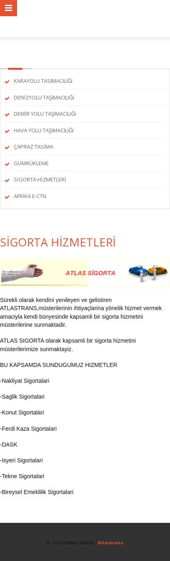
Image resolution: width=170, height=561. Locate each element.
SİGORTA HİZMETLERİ (39, 179)
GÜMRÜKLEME (30, 163)
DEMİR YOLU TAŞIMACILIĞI (44, 113)
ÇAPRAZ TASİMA (33, 146)
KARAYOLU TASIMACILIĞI (42, 80)
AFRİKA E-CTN (29, 196)
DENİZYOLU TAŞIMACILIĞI (43, 97)
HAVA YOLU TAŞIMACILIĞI (43, 130)
